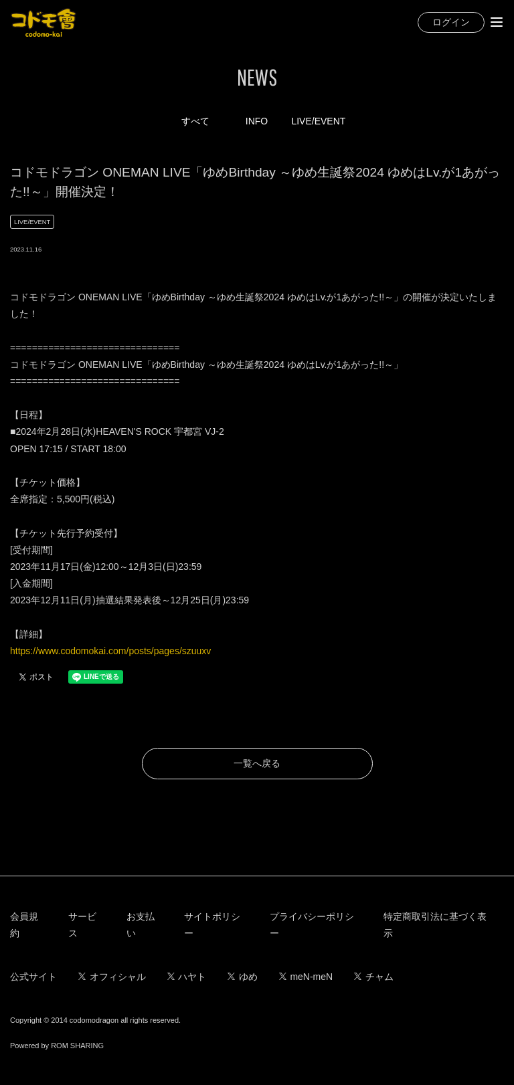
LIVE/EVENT (318, 121)
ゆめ (243, 976)
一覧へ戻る (257, 763)
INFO (257, 121)
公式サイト (33, 976)
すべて (195, 121)
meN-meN (306, 976)
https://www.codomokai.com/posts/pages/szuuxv (110, 651)
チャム (374, 976)
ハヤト (187, 976)
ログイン (451, 22)
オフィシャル (112, 976)
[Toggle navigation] (496, 22)
